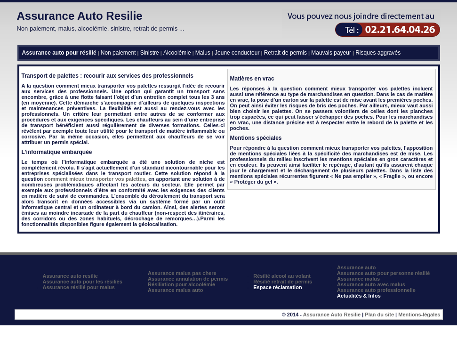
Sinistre (149, 52)
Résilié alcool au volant (282, 276)
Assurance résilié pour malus (79, 287)
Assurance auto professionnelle (376, 290)
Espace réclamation (277, 287)
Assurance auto (356, 267)
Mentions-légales (419, 314)
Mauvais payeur (331, 52)
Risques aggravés (378, 52)
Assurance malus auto (175, 290)
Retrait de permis (285, 52)
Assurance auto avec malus (371, 284)
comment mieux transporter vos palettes (95, 179)
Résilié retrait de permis (282, 281)
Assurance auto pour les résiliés (82, 281)
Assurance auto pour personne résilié (383, 273)
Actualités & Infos (359, 296)
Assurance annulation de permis (188, 279)
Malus (202, 52)
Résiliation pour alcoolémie (181, 284)
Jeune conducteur (237, 52)
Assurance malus (358, 279)
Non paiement (118, 52)
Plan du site (379, 314)
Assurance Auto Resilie (80, 15)
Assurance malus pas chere (182, 273)
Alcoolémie (177, 52)
